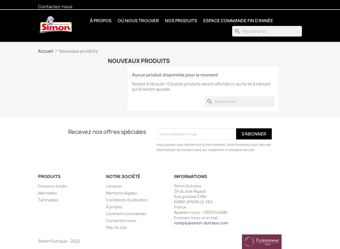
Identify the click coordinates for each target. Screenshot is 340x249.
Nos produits (181, 21)
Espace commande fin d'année (238, 21)
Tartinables (48, 199)
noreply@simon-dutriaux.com (201, 222)
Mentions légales (121, 193)
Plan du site (116, 227)
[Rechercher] (267, 31)
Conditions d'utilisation (127, 199)
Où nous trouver (138, 21)
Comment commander (126, 213)
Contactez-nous (55, 7)
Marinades (47, 193)
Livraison (114, 186)
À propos (101, 21)
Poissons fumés (52, 186)
